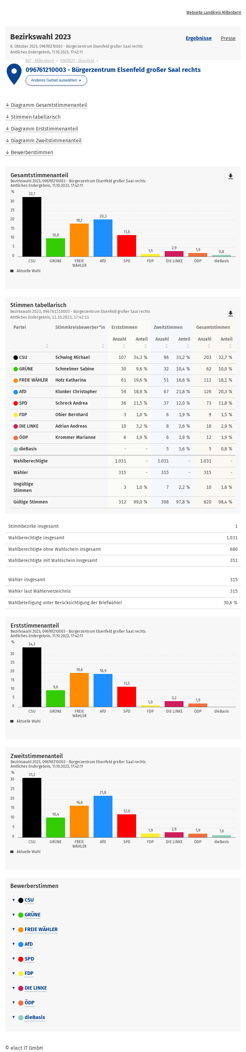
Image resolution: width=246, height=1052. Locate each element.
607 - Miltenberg (40, 61)
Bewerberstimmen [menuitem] (32, 152)
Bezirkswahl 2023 (40, 36)
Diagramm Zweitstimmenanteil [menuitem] (46, 141)
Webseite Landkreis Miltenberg (213, 12)
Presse (228, 38)
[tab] (123, 900)
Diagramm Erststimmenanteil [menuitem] (44, 129)
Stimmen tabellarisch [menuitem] (36, 117)
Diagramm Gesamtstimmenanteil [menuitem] (49, 105)
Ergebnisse (199, 38)
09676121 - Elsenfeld (77, 61)
